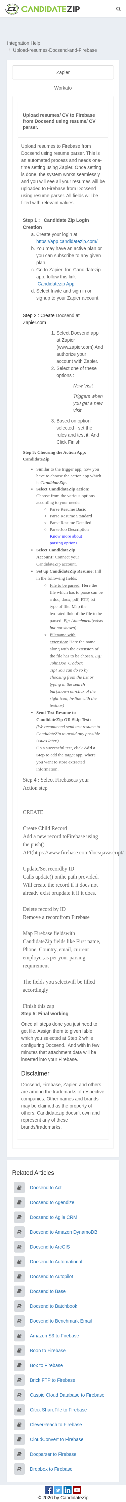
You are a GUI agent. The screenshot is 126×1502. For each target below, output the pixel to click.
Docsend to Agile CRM (53, 1217)
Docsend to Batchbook (53, 1306)
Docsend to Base (48, 1291)
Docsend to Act (45, 1187)
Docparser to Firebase (53, 1454)
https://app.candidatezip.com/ (66, 241)
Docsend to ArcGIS (50, 1247)
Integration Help (23, 43)
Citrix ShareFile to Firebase (58, 1409)
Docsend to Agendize (52, 1202)
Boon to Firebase (48, 1350)
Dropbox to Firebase (51, 1469)
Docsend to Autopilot (51, 1276)
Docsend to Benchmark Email (61, 1321)
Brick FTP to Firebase (52, 1380)
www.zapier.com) (76, 347)
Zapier (63, 72)
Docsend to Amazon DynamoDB (63, 1232)
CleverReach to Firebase (56, 1424)
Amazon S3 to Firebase (54, 1335)
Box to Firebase (46, 1365)
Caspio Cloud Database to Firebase (67, 1395)
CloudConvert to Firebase (57, 1439)
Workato (63, 88)
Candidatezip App (57, 283)
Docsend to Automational (56, 1261)
